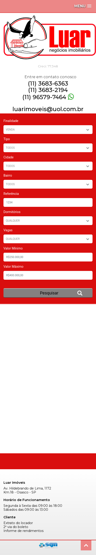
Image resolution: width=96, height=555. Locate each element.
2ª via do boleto (15, 527)
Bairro (7, 175)
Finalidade (10, 121)
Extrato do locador (18, 523)
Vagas (7, 230)
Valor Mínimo (13, 248)
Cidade (8, 157)
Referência (11, 194)
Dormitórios (11, 212)
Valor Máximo (13, 266)
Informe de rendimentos (23, 531)
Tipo (6, 139)
